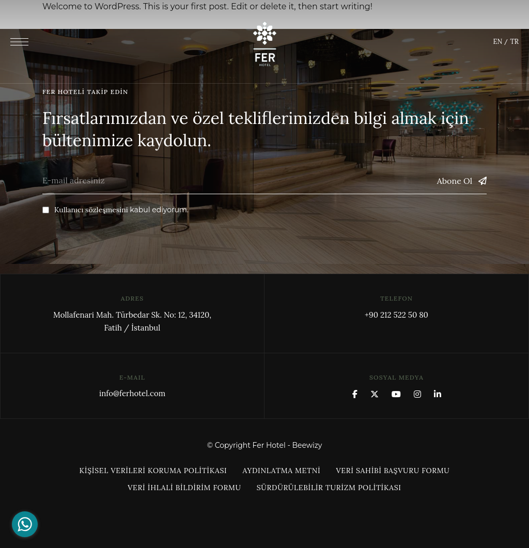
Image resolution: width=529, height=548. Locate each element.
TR (514, 41)
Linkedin (437, 394)
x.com (374, 394)
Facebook (354, 394)
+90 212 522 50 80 (396, 315)
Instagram (417, 394)
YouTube (396, 394)
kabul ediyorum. (115, 209)
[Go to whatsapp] (25, 524)
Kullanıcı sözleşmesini (91, 209)
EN (497, 41)
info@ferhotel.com (132, 393)
